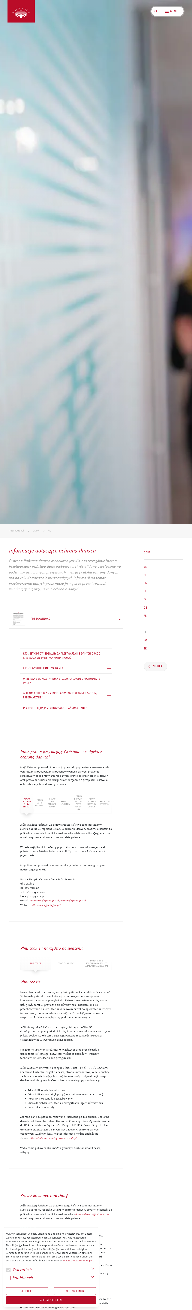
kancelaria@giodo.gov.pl (44, 900)
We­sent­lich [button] (19, 1269)
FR (145, 616)
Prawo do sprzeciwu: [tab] (105, 803)
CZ (145, 599)
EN (145, 567)
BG (145, 583)
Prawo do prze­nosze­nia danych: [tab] (91, 802)
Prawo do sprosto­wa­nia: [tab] (52, 802)
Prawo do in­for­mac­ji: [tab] (39, 803)
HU (146, 624)
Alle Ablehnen (75, 1291)
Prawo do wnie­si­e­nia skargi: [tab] (26, 802)
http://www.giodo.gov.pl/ (46, 905)
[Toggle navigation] (172, 11)
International (16, 530)
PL (49, 530)
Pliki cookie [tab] (35, 963)
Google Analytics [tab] (66, 963)
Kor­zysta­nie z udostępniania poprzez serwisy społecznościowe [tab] (96, 963)
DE (145, 608)
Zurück (157, 666)
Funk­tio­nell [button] (19, 1277)
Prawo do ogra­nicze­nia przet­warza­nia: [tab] (78, 803)
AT (145, 575)
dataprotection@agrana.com (92, 1214)
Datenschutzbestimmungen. (78, 1260)
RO (145, 640)
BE (145, 591)
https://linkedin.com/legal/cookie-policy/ (53, 1138)
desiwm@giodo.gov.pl (73, 900)
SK (145, 648)
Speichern (27, 1291)
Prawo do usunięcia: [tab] (65, 803)
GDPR (36, 530)
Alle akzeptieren (51, 1300)
